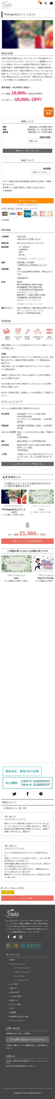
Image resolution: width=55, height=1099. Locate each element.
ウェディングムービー (17, 964)
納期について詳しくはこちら (27, 151)
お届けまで (14, 988)
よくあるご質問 (15, 996)
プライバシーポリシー (17, 1020)
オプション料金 (15, 1004)
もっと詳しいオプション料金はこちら (27, 464)
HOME (12, 960)
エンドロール (19, 976)
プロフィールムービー (23, 972)
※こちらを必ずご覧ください (31, 310)
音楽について (14, 1000)
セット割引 (14, 984)
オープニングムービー (23, 968)
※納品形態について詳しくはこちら (31, 259)
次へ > (7, 892)
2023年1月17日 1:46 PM (14, 849)
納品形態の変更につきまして (25, 1066)
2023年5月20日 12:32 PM (14, 819)
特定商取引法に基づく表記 (19, 1016)
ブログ (12, 1008)
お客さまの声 (14, 992)
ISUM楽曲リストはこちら (27, 292)
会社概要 (13, 1012)
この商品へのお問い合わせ (27, 205)
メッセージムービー (22, 980)
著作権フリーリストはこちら (29, 300)
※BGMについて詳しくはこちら (30, 304)
